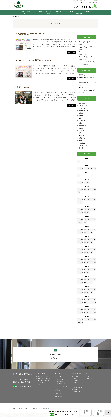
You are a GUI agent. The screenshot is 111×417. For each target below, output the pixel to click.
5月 (78, 175)
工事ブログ (89, 376)
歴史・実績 (76, 382)
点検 (80, 140)
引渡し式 (81, 87)
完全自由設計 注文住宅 (43, 376)
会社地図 (76, 380)
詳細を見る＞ (71, 52)
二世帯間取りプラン (62, 384)
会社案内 (89, 2)
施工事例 (48, 12)
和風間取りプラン (61, 381)
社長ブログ (82, 145)
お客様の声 (58, 12)
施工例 (80, 138)
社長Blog (88, 12)
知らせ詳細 (82, 143)
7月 (85, 168)
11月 (95, 168)
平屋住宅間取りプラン (62, 379)
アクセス (95, 2)
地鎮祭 (80, 130)
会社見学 (81, 118)
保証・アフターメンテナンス (44, 385)
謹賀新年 (81, 75)
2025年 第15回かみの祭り (86, 57)
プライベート (82, 110)
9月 (88, 168)
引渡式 (80, 135)
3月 (82, 182)
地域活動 (81, 128)
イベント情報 (38, 12)
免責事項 (76, 389)
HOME (82, 2)
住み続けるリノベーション (44, 380)
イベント (81, 108)
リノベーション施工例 (61, 386)
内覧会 (80, 123)
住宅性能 (81, 120)
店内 (79, 12)
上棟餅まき (82, 113)
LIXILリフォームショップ (85, 90)
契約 (80, 133)
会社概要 (76, 376)
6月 (88, 189)
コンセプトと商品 (40, 373)
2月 (82, 199)
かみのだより (77, 391)
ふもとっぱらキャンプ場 (85, 47)
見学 (80, 148)
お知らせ (81, 105)
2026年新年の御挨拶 (84, 42)
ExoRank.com (89, 75)
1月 (78, 161)
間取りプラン (58, 377)
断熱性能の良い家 (83, 77)
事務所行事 (82, 115)
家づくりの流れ (41, 382)
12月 (79, 192)
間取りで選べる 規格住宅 (44, 378)
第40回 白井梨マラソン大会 (87, 52)
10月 (92, 168)
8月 (78, 202)
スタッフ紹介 (69, 12)
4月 (82, 168)
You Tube (81, 103)
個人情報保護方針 (78, 387)
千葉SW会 (81, 125)
